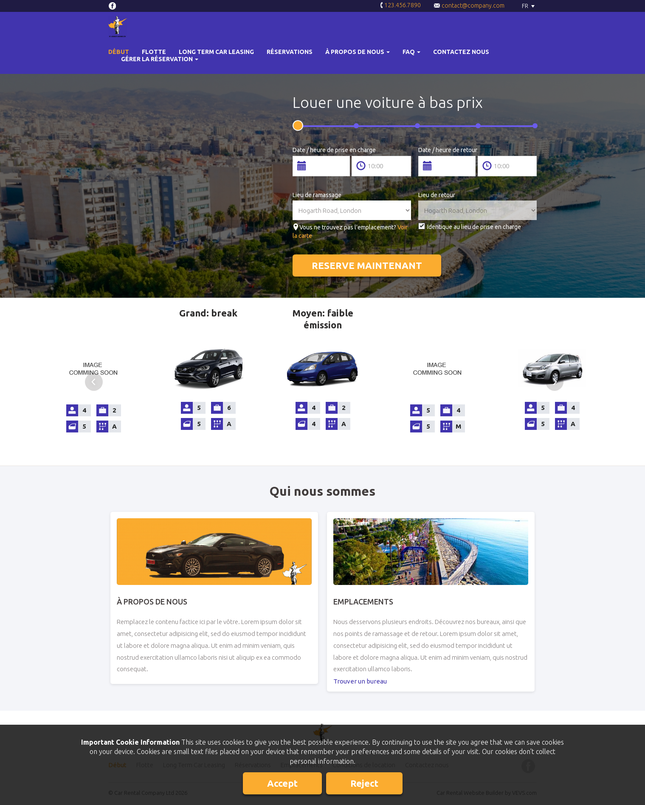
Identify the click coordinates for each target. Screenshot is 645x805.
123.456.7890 (400, 6)
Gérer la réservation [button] (159, 59)
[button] (357, 52)
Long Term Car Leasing (216, 51)
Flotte (154, 51)
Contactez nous (461, 51)
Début (118, 51)
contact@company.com (469, 5)
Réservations (290, 51)
